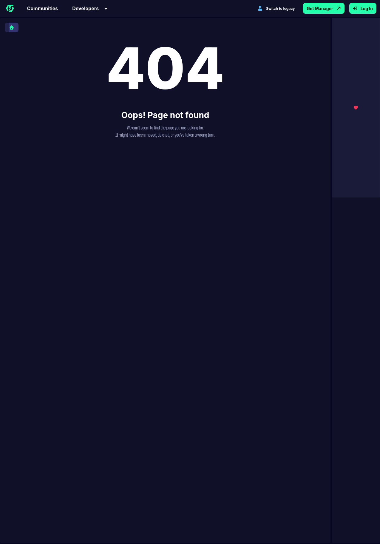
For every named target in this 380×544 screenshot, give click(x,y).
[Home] (10, 8)
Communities (42, 8)
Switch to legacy (276, 8)
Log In (363, 8)
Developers (90, 8)
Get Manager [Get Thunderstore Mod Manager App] (324, 8)
